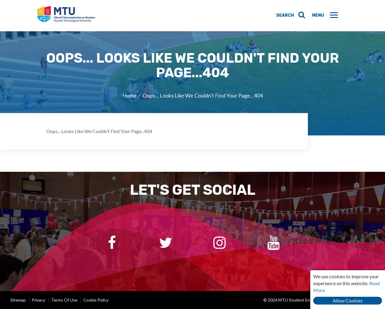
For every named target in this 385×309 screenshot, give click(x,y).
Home (129, 95)
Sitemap (18, 299)
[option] (192, 83)
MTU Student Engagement (66, 15)
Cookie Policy (96, 299)
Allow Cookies (348, 300)
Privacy (38, 299)
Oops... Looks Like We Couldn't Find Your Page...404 (203, 95)
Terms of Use (64, 299)
